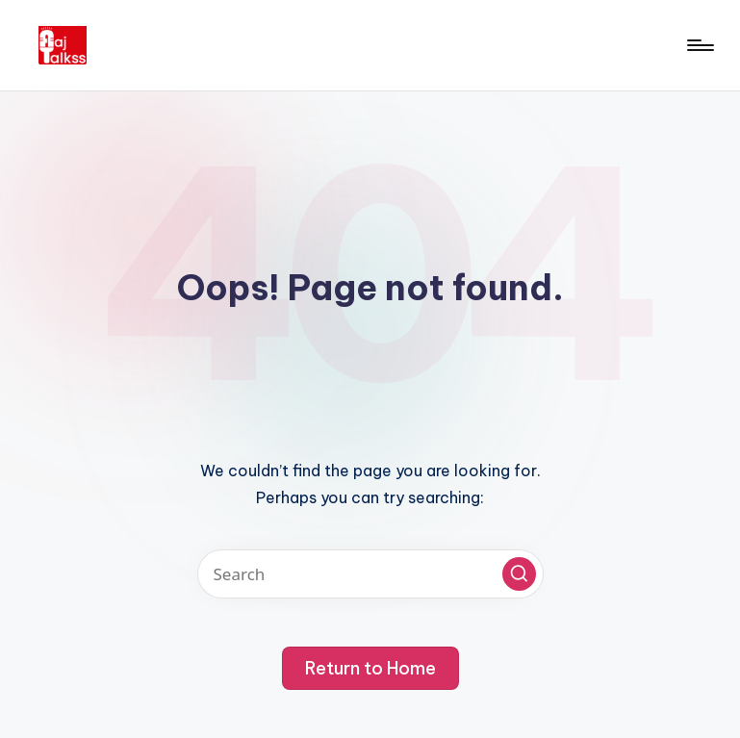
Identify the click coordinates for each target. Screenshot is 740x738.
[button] (519, 574)
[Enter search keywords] (370, 573)
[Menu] (699, 45)
